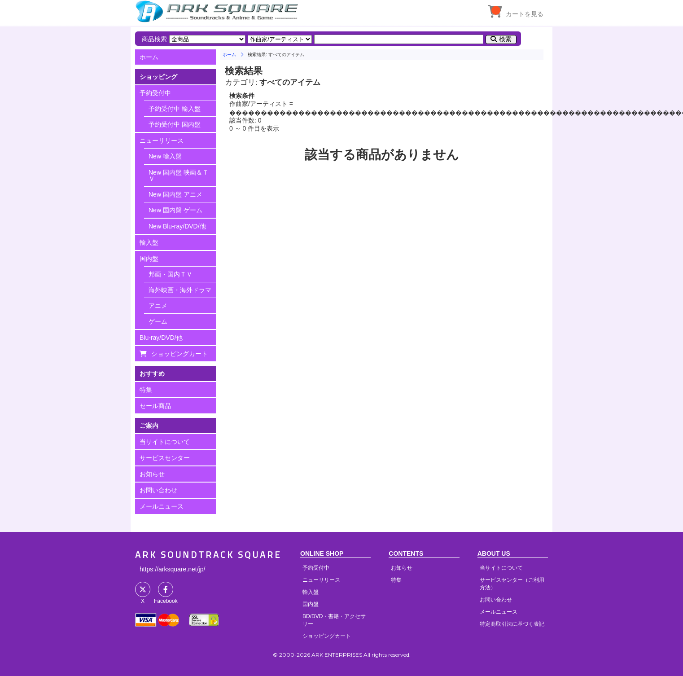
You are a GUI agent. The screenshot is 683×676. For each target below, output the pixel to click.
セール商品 (155, 405)
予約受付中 (155, 93)
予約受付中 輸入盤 (175, 108)
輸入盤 (149, 242)
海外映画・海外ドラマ (180, 290)
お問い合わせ (158, 490)
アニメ (158, 305)
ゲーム (158, 321)
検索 (505, 39)
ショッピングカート (179, 353)
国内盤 (149, 258)
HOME (218, 11)
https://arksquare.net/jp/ (172, 569)
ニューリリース (162, 140)
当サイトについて (165, 441)
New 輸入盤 (165, 156)
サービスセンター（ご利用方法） (512, 584)
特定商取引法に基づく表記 (512, 624)
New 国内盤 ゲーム (175, 210)
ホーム (149, 57)
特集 (146, 389)
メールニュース (162, 506)
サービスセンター (165, 457)
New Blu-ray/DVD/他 (177, 226)
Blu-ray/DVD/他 (161, 337)
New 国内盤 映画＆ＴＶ (179, 175)
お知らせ (152, 474)
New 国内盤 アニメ (175, 194)
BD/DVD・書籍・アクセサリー (334, 620)
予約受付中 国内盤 (175, 124)
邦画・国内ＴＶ (171, 274)
